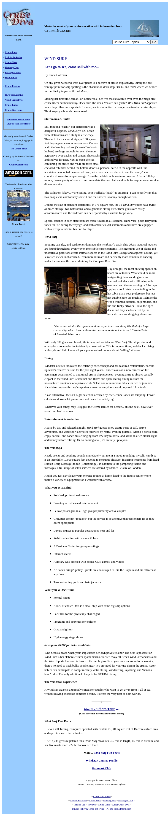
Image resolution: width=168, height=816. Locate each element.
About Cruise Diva (121, 804)
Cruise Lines (11, 52)
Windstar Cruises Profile (101, 760)
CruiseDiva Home (13, 110)
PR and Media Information (118, 809)
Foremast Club (101, 768)
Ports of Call (11, 77)
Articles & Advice (13, 57)
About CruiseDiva (14, 100)
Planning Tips (12, 67)
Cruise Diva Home (102, 796)
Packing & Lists (13, 72)
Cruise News (11, 62)
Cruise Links (11, 105)
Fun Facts (107, 752)
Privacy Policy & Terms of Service (88, 809)
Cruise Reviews (12, 86)
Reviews (92, 804)
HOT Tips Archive (14, 95)
